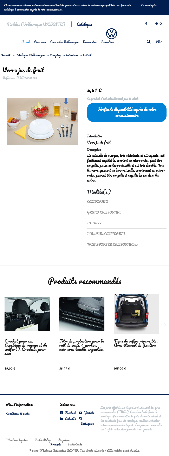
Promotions (107, 41)
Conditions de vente (18, 413)
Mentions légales (17, 439)
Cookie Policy (43, 439)
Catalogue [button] (84, 24)
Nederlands (75, 444)
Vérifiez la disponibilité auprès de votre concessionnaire (126, 112)
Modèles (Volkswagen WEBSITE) (35, 24)
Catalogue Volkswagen (30, 55)
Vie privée (64, 439)
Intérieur (72, 55)
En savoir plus (149, 5)
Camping (55, 55)
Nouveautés (90, 41)
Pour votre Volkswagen (64, 41)
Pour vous (40, 41)
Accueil (25, 41)
